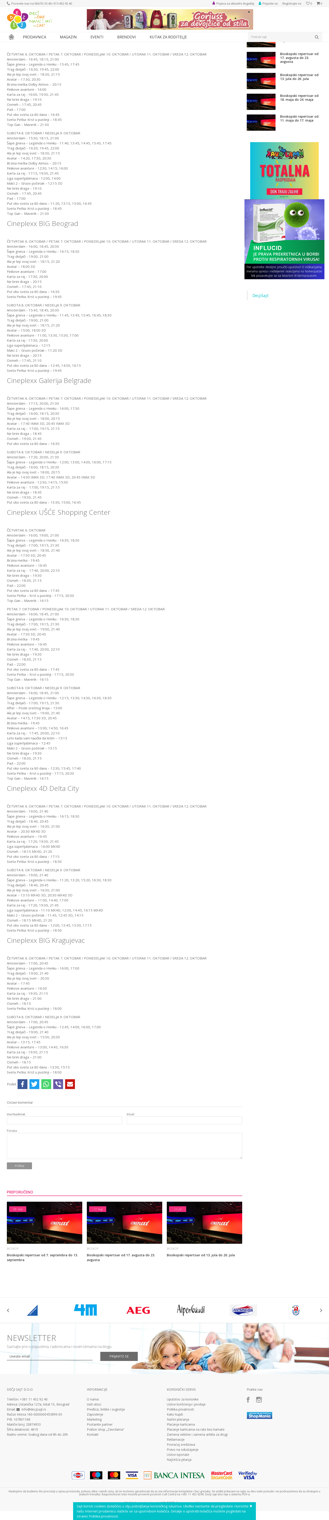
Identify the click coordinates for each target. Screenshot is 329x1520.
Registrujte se (291, 3)
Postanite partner (100, 1466)
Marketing (94, 1461)
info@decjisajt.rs (34, 1451)
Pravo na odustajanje (183, 1491)
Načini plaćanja (178, 1461)
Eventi (25, 45)
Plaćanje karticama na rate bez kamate (196, 1471)
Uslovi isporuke (178, 1497)
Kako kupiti (175, 1456)
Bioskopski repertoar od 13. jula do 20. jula (201, 1297)
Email (130, 1156)
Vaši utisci (94, 1446)
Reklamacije (176, 1481)
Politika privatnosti (180, 1451)
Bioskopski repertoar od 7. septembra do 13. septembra (42, 1299)
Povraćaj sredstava (181, 1486)
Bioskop (37, 45)
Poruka (12, 1173)
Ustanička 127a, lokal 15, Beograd (44, 1446)
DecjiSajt (260, 337)
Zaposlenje (95, 1456)
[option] (33, 1352)
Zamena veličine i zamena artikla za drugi (197, 1476)
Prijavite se (119, 1398)
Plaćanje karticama (181, 1466)
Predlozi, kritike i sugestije (106, 1451)
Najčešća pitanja (179, 1502)
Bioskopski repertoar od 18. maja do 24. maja (299, 140)
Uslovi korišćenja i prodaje (186, 1446)
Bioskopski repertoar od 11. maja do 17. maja (299, 161)
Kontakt (92, 1476)
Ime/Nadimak (16, 1156)
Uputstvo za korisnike (183, 1441)
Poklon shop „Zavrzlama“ (105, 1471)
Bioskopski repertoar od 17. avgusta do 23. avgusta (121, 1299)
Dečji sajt (13, 45)
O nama (93, 1441)
